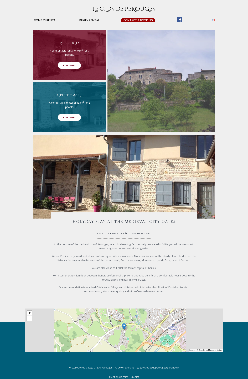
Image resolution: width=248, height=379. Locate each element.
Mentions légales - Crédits (124, 376)
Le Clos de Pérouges (124, 9)
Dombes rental (45, 20)
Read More (69, 65)
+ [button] (29, 313)
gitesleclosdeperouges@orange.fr (159, 367)
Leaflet (192, 350)
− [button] (29, 318)
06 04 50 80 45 (126, 367)
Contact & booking (138, 20)
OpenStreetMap (205, 350)
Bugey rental (89, 20)
